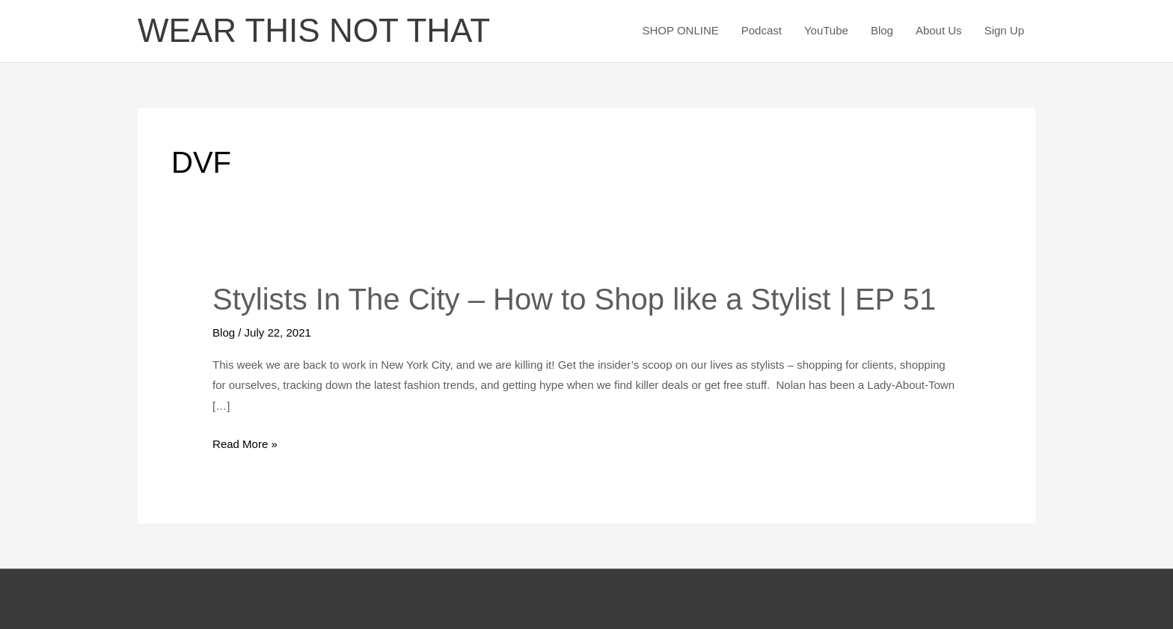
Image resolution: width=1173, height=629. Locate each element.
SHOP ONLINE (680, 30)
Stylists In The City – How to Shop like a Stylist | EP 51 (574, 299)
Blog (882, 30)
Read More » (245, 444)
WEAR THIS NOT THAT (314, 30)
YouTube (826, 30)
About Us (939, 30)
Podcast (761, 30)
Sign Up (1004, 30)
